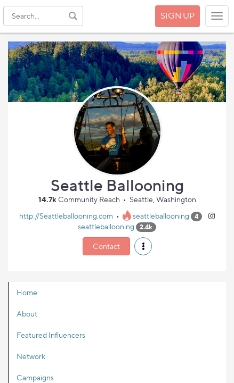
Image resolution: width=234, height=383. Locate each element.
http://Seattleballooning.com (66, 215)
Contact (106, 246)
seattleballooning (161, 215)
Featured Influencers (51, 334)
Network (31, 356)
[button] (143, 246)
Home (27, 292)
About (27, 313)
